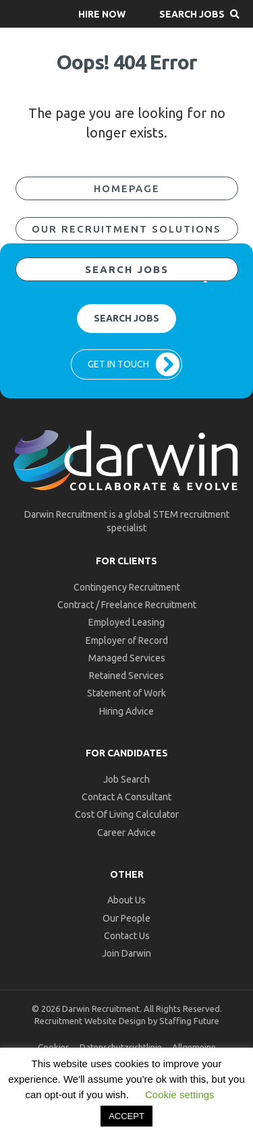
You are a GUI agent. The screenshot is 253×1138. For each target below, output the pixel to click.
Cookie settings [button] (180, 1094)
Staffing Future (189, 1020)
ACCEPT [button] (126, 1116)
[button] (102, 14)
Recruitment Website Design (90, 1020)
